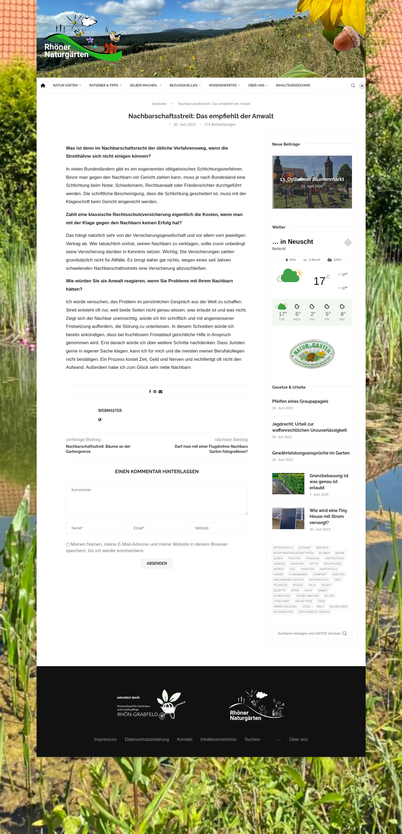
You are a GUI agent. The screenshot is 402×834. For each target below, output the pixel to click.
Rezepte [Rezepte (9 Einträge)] (280, 590)
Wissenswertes (223, 85)
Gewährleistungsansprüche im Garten (311, 453)
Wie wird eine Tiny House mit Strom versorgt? (328, 516)
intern (278, 740)
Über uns (256, 85)
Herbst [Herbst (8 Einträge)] (279, 569)
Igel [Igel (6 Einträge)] (293, 569)
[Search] (353, 85)
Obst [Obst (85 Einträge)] (337, 579)
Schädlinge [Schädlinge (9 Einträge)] (282, 595)
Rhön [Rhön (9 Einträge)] (295, 590)
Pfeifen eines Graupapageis (300, 401)
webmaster (110, 410)
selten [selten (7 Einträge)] (329, 595)
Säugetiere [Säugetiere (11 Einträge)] (303, 601)
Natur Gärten (65, 85)
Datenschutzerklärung (147, 739)
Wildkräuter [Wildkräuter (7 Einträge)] (283, 612)
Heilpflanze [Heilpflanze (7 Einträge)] (333, 563)
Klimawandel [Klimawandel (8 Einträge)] (298, 574)
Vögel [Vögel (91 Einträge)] (306, 606)
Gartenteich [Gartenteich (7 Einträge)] (334, 558)
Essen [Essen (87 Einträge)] (278, 558)
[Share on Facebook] (150, 391)
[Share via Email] (160, 391)
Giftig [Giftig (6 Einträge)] (313, 563)
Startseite (159, 104)
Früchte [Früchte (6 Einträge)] (294, 558)
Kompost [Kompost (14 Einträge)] (320, 574)
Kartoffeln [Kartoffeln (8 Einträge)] (328, 569)
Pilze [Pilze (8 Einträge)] (312, 585)
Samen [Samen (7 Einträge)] (322, 590)
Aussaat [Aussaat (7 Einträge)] (305, 547)
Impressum (105, 739)
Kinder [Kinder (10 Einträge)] (279, 574)
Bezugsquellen (183, 85)
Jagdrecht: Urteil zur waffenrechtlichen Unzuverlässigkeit (309, 427)
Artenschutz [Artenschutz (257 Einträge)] (283, 547)
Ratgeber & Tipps (103, 85)
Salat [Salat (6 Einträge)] (308, 590)
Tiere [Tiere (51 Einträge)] (322, 601)
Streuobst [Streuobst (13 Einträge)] (282, 601)
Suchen (252, 739)
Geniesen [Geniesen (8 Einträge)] (297, 563)
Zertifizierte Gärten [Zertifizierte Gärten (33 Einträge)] (314, 612)
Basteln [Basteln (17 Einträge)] (322, 547)
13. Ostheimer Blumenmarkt (312, 179)
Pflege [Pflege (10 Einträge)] (298, 585)
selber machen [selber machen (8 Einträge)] (307, 595)
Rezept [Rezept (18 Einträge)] (326, 585)
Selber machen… (144, 85)
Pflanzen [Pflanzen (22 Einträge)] (281, 585)
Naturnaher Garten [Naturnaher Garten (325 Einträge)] (289, 579)
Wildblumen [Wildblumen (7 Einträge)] (338, 606)
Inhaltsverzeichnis (293, 85)
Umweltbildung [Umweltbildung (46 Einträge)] (285, 606)
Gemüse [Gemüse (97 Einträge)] (279, 563)
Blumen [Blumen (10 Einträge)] (324, 553)
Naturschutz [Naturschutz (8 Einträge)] (319, 579)
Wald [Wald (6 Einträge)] (320, 606)
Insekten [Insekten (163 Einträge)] (307, 569)
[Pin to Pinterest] (154, 391)
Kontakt (185, 739)
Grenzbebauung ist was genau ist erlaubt (329, 481)
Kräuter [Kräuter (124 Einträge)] (338, 574)
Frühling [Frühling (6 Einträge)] (313, 558)
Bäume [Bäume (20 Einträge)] (340, 553)
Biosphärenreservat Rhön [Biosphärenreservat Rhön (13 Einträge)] (294, 553)
